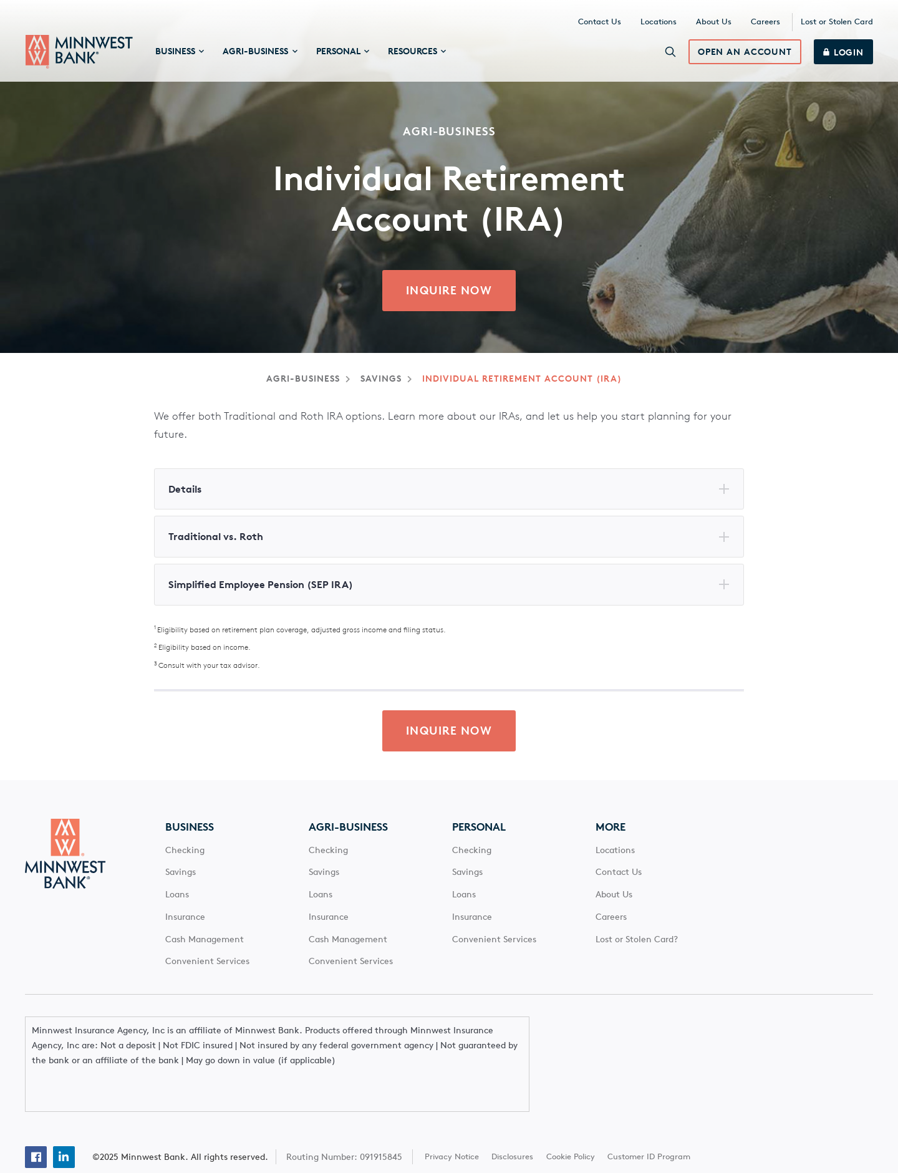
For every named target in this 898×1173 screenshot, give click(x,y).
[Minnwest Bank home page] (79, 52)
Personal (479, 828)
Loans (177, 895)
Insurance (185, 918)
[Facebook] (36, 1121)
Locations (658, 22)
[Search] (670, 52)
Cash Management (204, 940)
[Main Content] (449, 385)
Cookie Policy (570, 1121)
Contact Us (599, 22)
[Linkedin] (64, 1121)
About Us (713, 22)
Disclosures (513, 1121)
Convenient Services (207, 962)
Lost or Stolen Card (837, 22)
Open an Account (745, 53)
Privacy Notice (452, 1121)
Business (189, 828)
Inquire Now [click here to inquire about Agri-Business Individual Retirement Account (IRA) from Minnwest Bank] (448, 291)
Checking (185, 851)
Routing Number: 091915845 (344, 1121)
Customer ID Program (648, 1121)
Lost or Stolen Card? (637, 940)
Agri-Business (303, 379)
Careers (765, 22)
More (610, 828)
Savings (381, 379)
